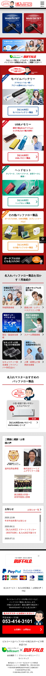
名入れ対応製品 (24, 588)
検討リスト (43, 239)
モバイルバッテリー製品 (23, 110)
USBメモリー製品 (23, 156)
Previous (3, 414)
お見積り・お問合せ (22, 629)
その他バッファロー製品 (23, 246)
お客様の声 (37, 588)
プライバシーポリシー (27, 655)
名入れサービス (9, 588)
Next (43, 414)
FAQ (23, 591)
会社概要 (10, 655)
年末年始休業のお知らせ (15, 521)
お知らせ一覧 (33, 510)
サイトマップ (24, 658)
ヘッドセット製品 (23, 201)
